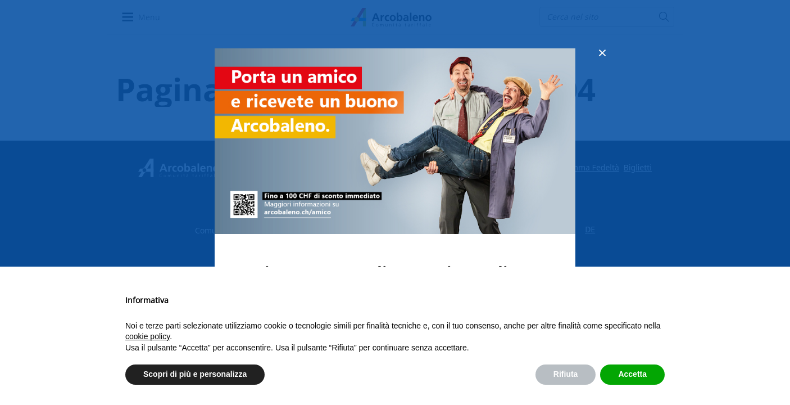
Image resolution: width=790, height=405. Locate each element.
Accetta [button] (632, 374)
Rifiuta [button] (565, 374)
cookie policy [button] (147, 336)
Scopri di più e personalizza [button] (195, 374)
